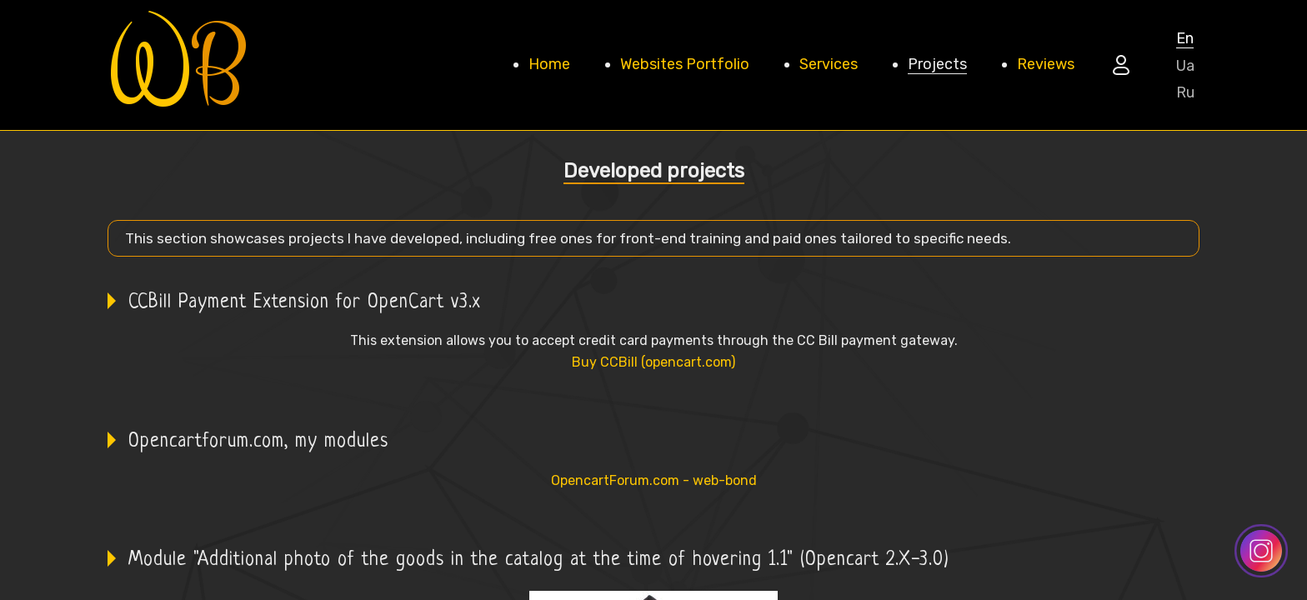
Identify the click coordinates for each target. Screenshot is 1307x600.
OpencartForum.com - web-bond (654, 480)
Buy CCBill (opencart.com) (653, 362)
